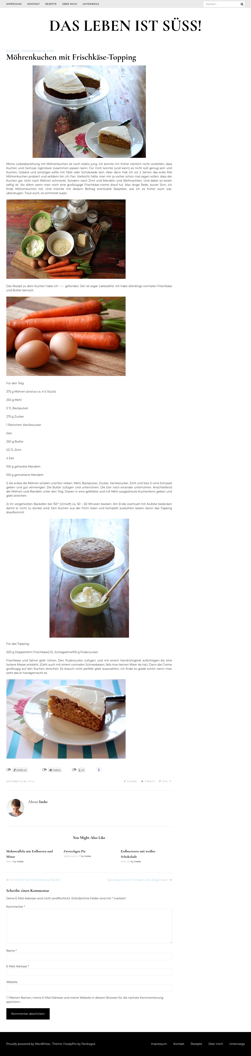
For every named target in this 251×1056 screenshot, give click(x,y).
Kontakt (33, 3)
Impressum (14, 3)
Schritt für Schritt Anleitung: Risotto (35, 880)
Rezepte (51, 3)
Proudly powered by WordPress (28, 1044)
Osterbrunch (33, 51)
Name (11, 951)
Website (12, 982)
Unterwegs (91, 3)
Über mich (69, 3)
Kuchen (12, 51)
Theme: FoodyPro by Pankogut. (74, 1044)
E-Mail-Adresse (17, 966)
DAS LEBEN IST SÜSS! (125, 25)
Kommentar (15, 906)
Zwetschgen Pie (74, 851)
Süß (51, 51)
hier (61, 286)
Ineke (31, 781)
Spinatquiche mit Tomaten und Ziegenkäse (137, 880)
